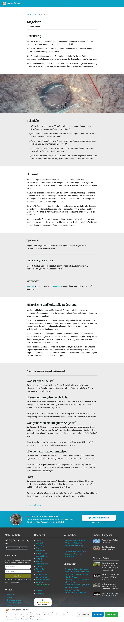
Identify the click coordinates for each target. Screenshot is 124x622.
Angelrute (30, 286)
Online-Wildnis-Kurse (43, 585)
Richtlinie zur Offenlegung (74, 545)
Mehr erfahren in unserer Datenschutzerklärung (20, 619)
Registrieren (40, 593)
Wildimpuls (55, 3)
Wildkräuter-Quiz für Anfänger (75, 593)
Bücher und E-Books (43, 580)
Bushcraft (39, 543)
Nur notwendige (84, 614)
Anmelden (39, 591)
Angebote (91, 3)
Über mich (10, 605)
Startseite (30, 14)
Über (101, 3)
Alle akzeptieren (111, 614)
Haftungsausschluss (14, 600)
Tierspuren (39, 582)
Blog (81, 3)
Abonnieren (18, 576)
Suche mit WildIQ (113, 3)
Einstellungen (97, 614)
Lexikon (37, 14)
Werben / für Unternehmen (74, 543)
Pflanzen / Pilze (41, 553)
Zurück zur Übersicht (34, 505)
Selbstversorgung (42, 564)
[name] (18, 567)
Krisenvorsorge (41, 551)
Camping (39, 559)
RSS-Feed (68, 557)
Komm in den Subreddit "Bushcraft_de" (17, 548)
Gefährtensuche (41, 574)
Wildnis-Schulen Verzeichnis (74, 551)
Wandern (39, 561)
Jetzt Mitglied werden (98, 518)
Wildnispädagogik (42, 556)
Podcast (39, 572)
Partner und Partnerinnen (73, 554)
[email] (18, 571)
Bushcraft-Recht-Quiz (72, 590)
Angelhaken (57, 286)
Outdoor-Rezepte (41, 577)
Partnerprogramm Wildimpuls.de (76, 540)
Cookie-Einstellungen (14, 603)
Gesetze (38, 548)
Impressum (10, 595)
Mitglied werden (69, 3)
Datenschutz (11, 597)
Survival (38, 540)
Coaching (39, 566)
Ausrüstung (40, 545)
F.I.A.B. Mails (40, 569)
